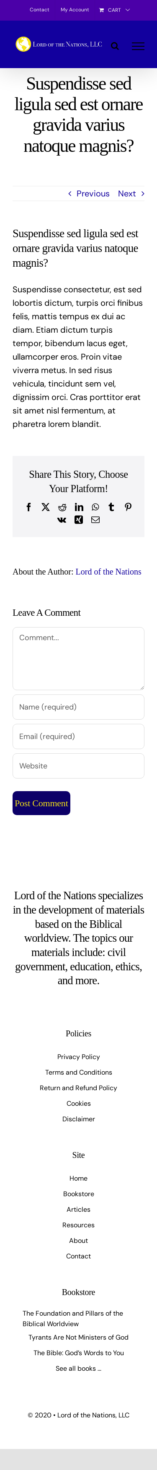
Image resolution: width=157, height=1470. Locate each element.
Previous (93, 193)
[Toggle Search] (115, 46)
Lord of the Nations (109, 571)
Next (127, 193)
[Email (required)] (78, 736)
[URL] (78, 766)
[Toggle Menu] (138, 46)
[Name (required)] (78, 707)
